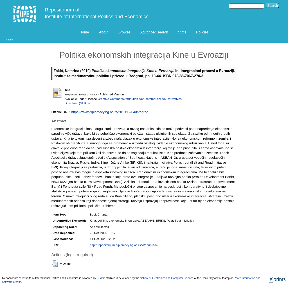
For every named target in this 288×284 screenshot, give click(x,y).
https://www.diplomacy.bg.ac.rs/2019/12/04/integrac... (111, 112)
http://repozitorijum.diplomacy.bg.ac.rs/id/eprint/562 (124, 245)
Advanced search (154, 32)
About (103, 32)
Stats (182, 32)
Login (8, 39)
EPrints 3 (102, 278)
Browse (124, 32)
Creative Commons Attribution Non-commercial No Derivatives (140, 99)
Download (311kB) (77, 103)
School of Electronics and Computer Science (166, 278)
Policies (202, 32)
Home (84, 32)
